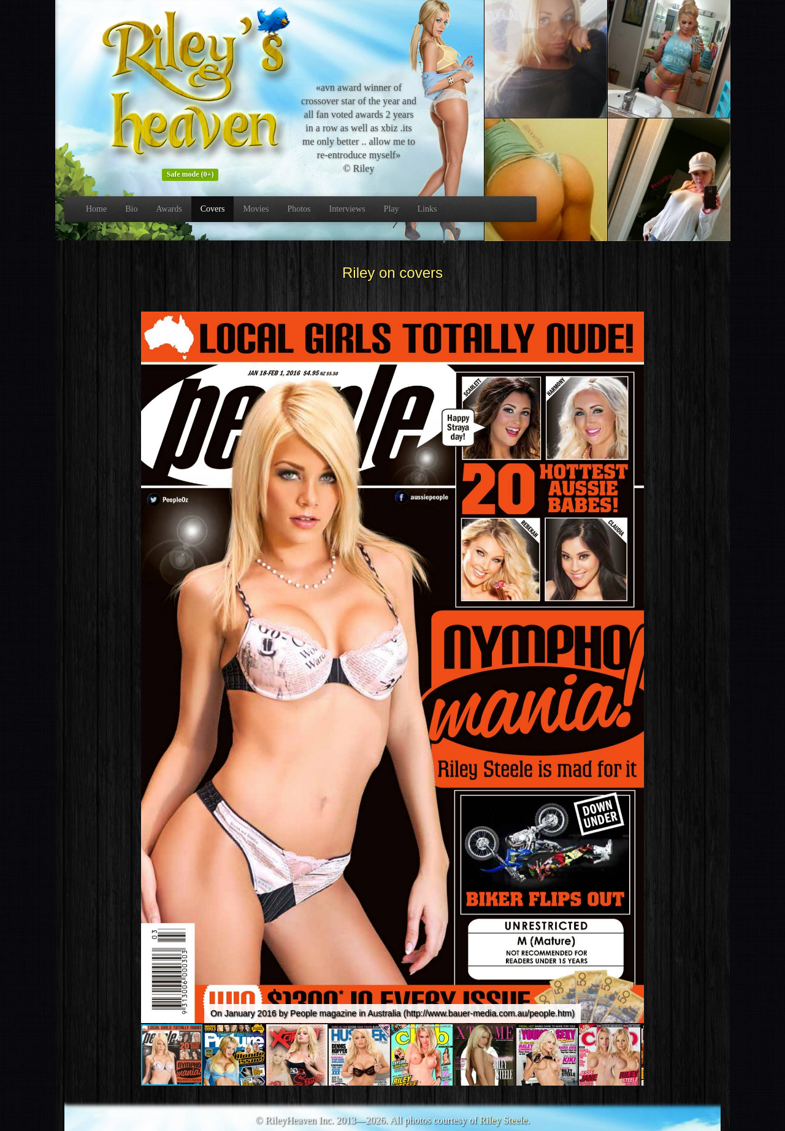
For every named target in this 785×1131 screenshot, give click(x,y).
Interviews (347, 208)
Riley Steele (503, 1120)
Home (96, 208)
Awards (169, 208)
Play (391, 208)
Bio (131, 208)
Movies (256, 208)
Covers (213, 208)
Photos (298, 208)
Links (427, 208)
